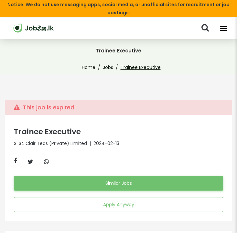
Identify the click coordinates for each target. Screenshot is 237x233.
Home (92, 59)
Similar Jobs (118, 175)
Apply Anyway (118, 196)
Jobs (109, 59)
